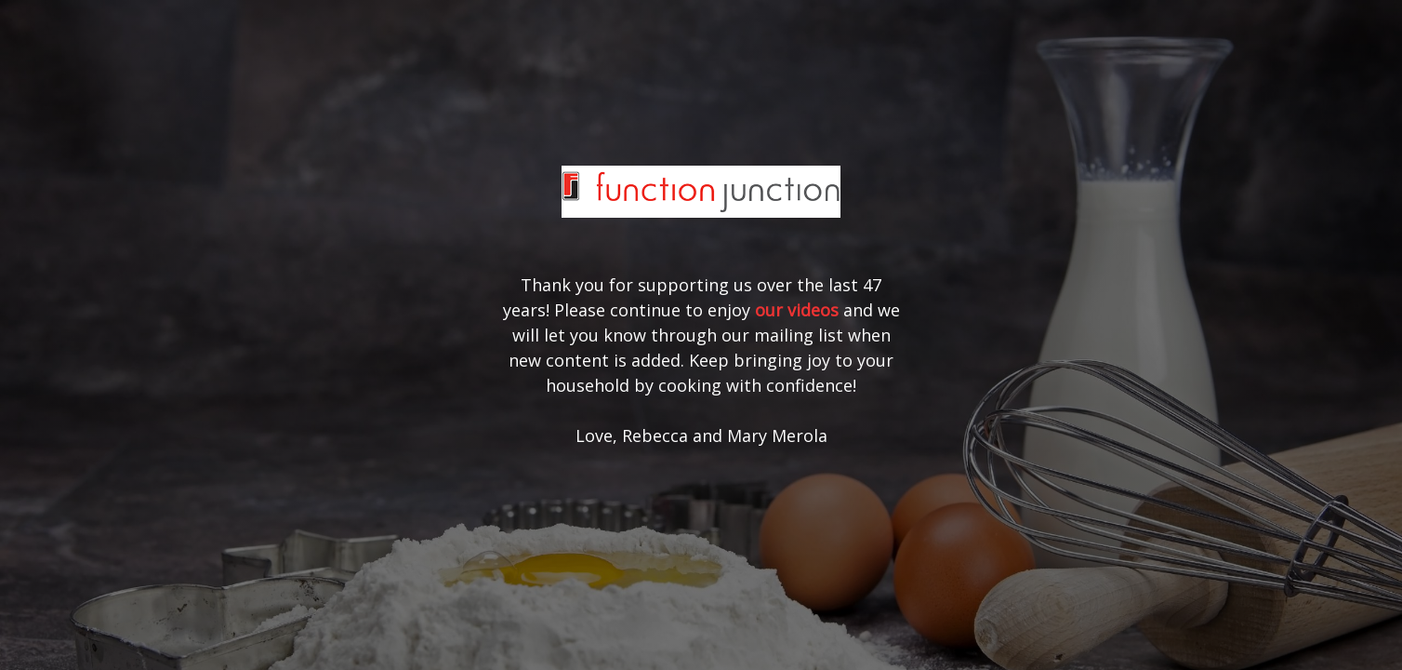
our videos (797, 310)
